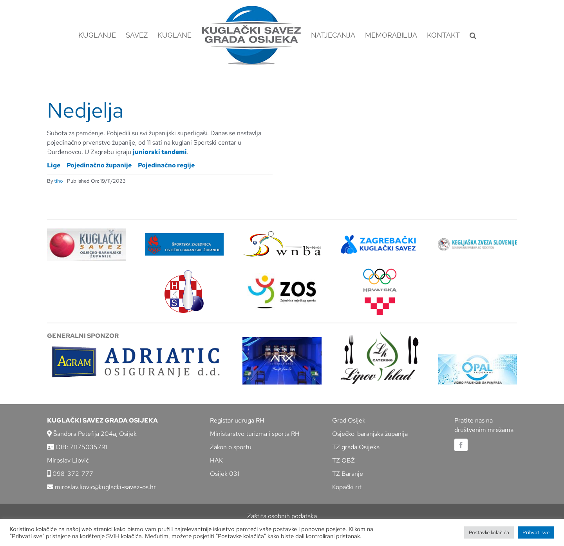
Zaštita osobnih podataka (282, 516)
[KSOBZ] (86, 231)
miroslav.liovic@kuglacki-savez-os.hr (101, 487)
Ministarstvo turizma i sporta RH (255, 434)
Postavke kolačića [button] (489, 532)
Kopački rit (347, 487)
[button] (473, 35)
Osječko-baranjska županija (370, 434)
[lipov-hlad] (379, 334)
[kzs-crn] (477, 241)
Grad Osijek (348, 420)
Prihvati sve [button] (536, 532)
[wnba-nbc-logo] (282, 234)
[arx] (282, 340)
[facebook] (461, 445)
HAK (216, 460)
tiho (58, 181)
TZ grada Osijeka (356, 447)
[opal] (477, 357)
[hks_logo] (184, 273)
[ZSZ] (184, 236)
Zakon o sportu (230, 447)
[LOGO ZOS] (282, 276)
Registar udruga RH (237, 420)
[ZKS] (379, 237)
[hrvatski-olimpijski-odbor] (380, 271)
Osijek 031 (224, 474)
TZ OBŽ (343, 460)
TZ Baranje (347, 474)
